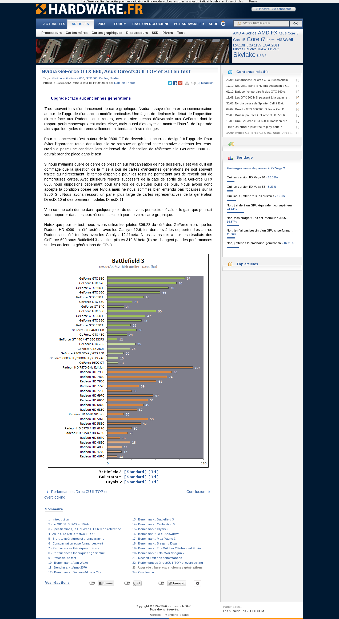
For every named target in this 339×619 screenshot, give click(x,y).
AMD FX (267, 33)
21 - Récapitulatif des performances (157, 557)
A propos (155, 614)
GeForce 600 (75, 78)
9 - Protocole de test (62, 557)
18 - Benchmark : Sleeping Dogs (154, 543)
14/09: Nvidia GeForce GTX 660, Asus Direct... (259, 132)
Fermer (253, 1)
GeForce (58, 78)
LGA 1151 (239, 45)
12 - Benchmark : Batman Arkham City (74, 572)
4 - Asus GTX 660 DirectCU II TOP (71, 533)
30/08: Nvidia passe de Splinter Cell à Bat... (255, 103)
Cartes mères (76, 33)
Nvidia (114, 78)
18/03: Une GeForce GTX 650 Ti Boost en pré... (257, 121)
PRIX (101, 24)
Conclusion (195, 491)
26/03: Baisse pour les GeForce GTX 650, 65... (257, 115)
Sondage (244, 157)
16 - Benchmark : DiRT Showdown (156, 533)
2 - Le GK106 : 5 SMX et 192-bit (69, 524)
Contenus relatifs (252, 72)
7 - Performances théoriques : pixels (73, 548)
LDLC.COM (256, 611)
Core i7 (256, 39)
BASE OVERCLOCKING (151, 24)
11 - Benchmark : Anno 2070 (67, 567)
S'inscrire (263, 8)
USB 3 (261, 56)
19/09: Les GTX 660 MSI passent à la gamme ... (258, 97)
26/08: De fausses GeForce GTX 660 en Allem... (258, 79)
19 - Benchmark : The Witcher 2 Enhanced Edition (167, 548)
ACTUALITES (54, 24)
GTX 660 (91, 78)
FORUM (120, 24)
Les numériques (234, 611)
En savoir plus (234, 1)
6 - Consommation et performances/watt (75, 543)
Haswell (285, 39)
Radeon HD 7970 (268, 49)
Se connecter (281, 8)
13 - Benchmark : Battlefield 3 (153, 519)
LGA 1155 (254, 45)
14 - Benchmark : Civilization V (153, 524)
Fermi (271, 40)
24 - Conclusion (143, 572)
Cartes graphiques (106, 33)
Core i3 (293, 33)
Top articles (247, 264)
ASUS (282, 33)
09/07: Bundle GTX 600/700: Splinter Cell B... (256, 109)
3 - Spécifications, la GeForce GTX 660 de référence (84, 529)
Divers (167, 33)
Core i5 (239, 40)
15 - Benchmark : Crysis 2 (150, 529)
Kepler (103, 78)
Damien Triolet (124, 82)
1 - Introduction (58, 519)
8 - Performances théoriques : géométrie (76, 553)
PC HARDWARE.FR (189, 24)
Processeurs (51, 33)
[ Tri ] (153, 472)
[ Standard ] (135, 472)
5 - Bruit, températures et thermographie (76, 538)
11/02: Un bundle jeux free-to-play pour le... (255, 126)
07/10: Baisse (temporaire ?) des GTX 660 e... (256, 91)
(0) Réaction (203, 83)
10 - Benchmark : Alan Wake (68, 562)
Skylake (244, 54)
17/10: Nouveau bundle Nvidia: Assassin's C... (258, 85)
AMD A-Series (245, 33)
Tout (181, 33)
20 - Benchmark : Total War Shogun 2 (158, 553)
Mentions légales (177, 614)
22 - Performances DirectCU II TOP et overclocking (167, 562)
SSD (155, 33)
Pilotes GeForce (245, 49)
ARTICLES (80, 24)
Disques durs (137, 33)
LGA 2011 (271, 45)
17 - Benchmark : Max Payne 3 (154, 538)
